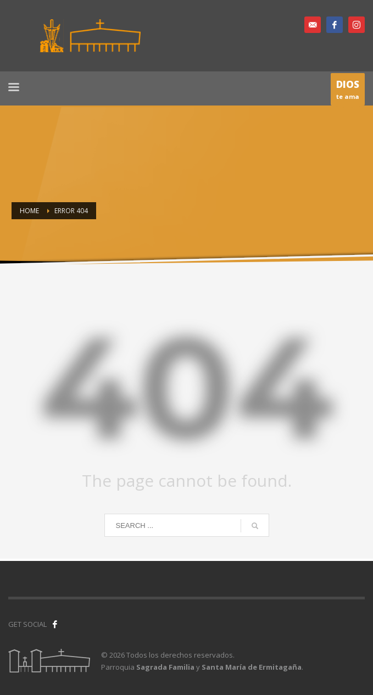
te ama (348, 91)
